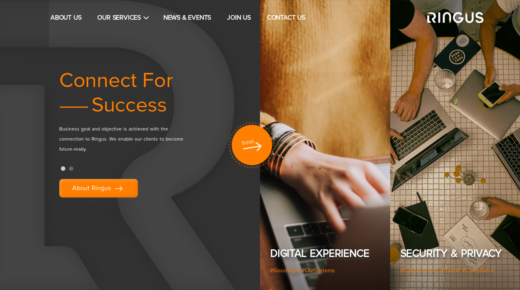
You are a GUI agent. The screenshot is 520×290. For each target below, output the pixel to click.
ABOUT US (65, 17)
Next (508, 147)
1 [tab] (63, 169)
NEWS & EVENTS (187, 17)
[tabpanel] (140, 115)
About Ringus (98, 188)
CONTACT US (286, 17)
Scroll (247, 142)
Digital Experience (319, 254)
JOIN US (239, 17)
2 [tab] (71, 169)
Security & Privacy (450, 254)
